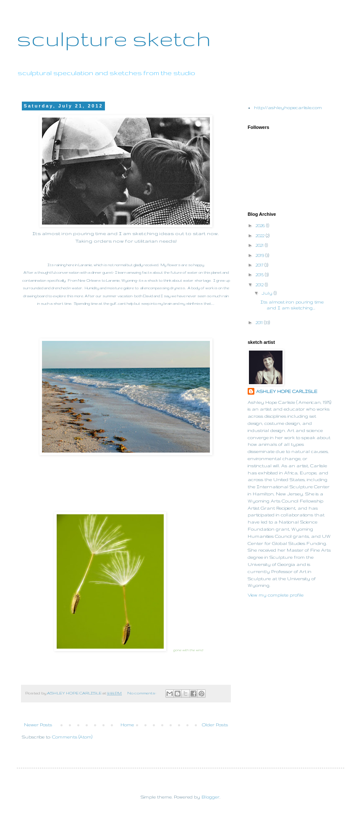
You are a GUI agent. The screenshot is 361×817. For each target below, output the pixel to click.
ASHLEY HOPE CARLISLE (286, 391)
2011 (260, 322)
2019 (260, 255)
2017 (260, 264)
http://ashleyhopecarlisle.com (288, 107)
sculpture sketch (114, 38)
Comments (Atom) (72, 736)
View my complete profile (275, 594)
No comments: (142, 693)
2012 (260, 284)
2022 (261, 235)
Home (127, 724)
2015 (260, 274)
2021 (260, 245)
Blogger (210, 796)
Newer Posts (38, 724)
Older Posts (215, 724)
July (268, 293)
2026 (261, 225)
